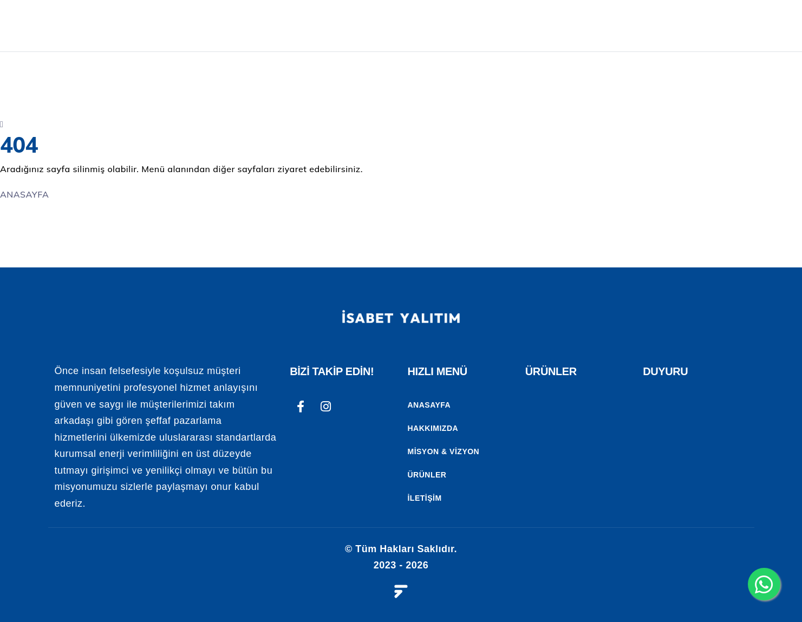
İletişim (424, 498)
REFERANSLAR (668, 25)
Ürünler (426, 474)
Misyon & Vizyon (443, 451)
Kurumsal (450, 25)
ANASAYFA (374, 25)
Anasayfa (429, 405)
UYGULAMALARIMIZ (555, 25)
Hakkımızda (432, 428)
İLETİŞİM (747, 25)
